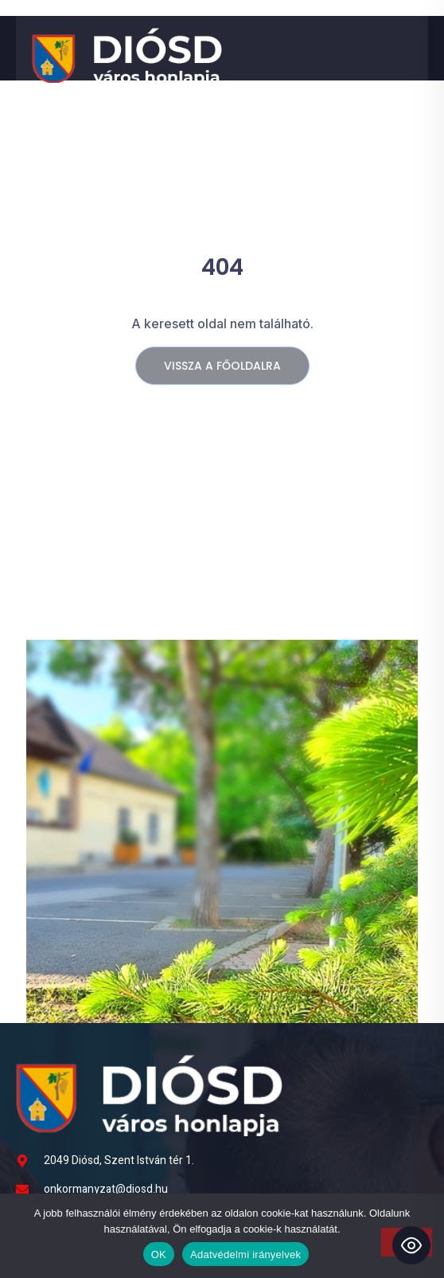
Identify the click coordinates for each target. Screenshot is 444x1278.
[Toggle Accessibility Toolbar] (411, 1245)
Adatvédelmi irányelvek (245, 1254)
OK (158, 1254)
